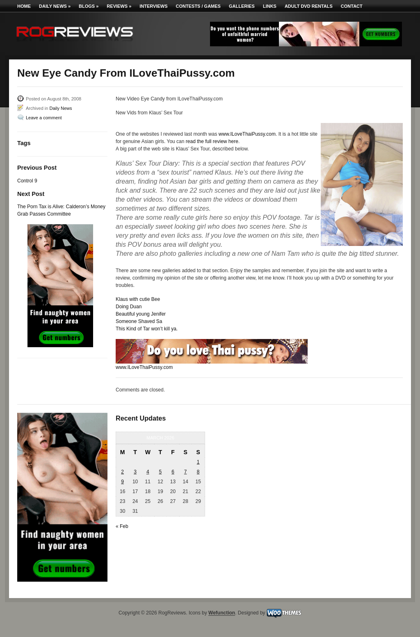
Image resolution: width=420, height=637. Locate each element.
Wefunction (221, 613)
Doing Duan (129, 306)
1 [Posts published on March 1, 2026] (198, 462)
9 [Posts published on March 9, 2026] (122, 482)
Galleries (242, 6)
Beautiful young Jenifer (141, 314)
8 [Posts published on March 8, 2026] (198, 472)
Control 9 (27, 181)
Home (24, 6)
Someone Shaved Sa (139, 321)
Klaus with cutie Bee (138, 299)
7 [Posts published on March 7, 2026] (185, 472)
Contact (352, 6)
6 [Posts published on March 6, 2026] (172, 472)
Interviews (153, 6)
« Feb (122, 526)
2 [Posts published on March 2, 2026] (122, 472)
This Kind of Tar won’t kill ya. (147, 329)
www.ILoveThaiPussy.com (247, 134)
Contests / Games (198, 6)
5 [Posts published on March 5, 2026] (160, 472)
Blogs (88, 6)
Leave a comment (44, 117)
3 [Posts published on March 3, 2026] (135, 472)
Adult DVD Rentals (309, 6)
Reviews (119, 6)
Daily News (55, 6)
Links (269, 6)
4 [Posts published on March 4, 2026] (147, 472)
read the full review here (212, 141)
